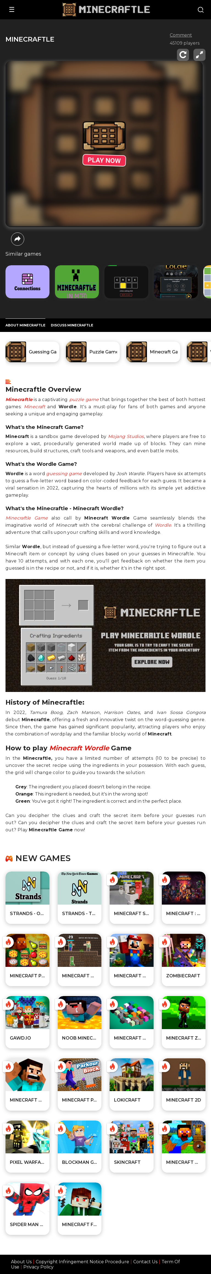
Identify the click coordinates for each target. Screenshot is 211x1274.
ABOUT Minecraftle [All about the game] (25, 325)
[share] (17, 239)
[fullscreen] (199, 55)
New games (43, 858)
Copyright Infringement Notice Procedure (82, 1261)
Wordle (163, 525)
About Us (21, 1261)
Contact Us (145, 1261)
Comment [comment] (181, 35)
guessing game (64, 473)
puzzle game (84, 399)
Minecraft (34, 406)
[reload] (183, 55)
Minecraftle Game (26, 518)
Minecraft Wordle (79, 748)
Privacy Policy (38, 1267)
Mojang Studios (126, 436)
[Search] (201, 10)
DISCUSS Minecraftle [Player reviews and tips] (72, 325)
